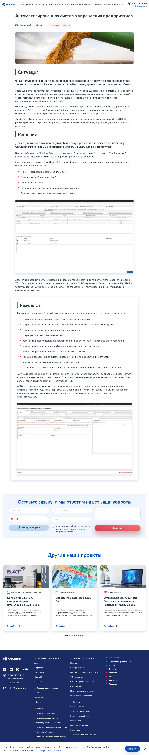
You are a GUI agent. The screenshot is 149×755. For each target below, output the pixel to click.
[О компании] (123, 669)
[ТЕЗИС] (37, 692)
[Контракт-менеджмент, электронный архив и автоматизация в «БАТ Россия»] (26, 576)
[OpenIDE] (38, 681)
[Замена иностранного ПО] (123, 661)
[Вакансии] (123, 684)
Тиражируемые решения (46, 688)
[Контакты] (123, 680)
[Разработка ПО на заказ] (44, 713)
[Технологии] (123, 658)
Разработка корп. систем (82, 658)
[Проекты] (123, 665)
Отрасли (75, 702)
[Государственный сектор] (80, 716)
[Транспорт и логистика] (80, 711)
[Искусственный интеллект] (81, 690)
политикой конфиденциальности (44, 750)
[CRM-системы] (76, 676)
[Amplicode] (38, 667)
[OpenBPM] (38, 676)
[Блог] (123, 676)
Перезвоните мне (141, 6)
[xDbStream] (39, 672)
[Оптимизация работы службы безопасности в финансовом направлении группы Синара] (123, 576)
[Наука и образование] (79, 725)
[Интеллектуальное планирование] (84, 672)
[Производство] (76, 720)
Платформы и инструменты (47, 658)
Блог (121, 4)
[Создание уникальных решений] (47, 722)
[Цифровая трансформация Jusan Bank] (74, 576)
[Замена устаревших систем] (46, 718)
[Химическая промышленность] (83, 734)
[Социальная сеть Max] (17, 669)
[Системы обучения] (78, 686)
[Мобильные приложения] (81, 695)
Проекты (73, 4)
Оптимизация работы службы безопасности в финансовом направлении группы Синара (120, 601)
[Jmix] (36, 662)
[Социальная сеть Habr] (26, 669)
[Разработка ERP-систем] (44, 732)
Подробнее (14, 626)
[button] (12, 519)
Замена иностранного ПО (91, 4)
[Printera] (37, 702)
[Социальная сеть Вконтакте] (4, 669)
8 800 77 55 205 (137, 3)
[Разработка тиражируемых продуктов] (50, 727)
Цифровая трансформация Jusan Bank (73, 599)
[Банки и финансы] (77, 706)
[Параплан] (38, 697)
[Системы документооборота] (82, 681)
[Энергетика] (75, 730)
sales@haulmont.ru (17, 688)
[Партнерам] (123, 673)
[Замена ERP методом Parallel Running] (50, 736)
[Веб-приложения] (77, 667)
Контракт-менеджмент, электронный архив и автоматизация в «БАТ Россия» (24, 601)
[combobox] (72, 510)
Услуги (38, 708)
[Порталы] (74, 662)
